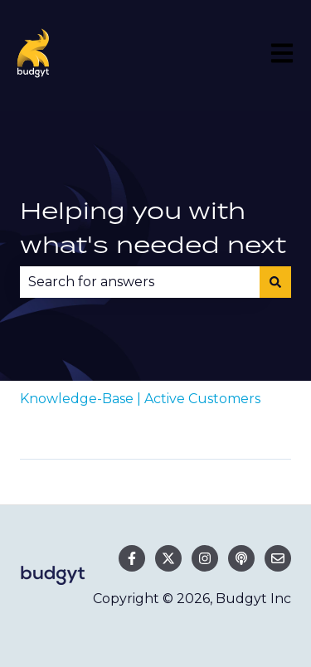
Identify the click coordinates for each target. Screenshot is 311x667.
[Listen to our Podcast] (241, 558)
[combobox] (140, 282)
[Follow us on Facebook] (132, 558)
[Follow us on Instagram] (205, 558)
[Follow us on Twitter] (168, 558)
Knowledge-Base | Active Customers (140, 399)
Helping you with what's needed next (153, 227)
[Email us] (278, 558)
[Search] (275, 282)
